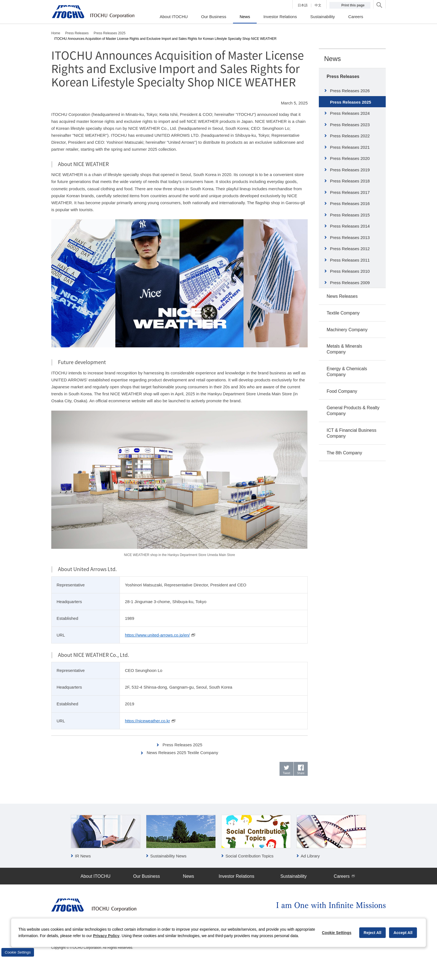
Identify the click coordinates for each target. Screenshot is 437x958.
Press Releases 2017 (350, 192)
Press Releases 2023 (350, 124)
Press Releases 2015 (350, 215)
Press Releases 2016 (350, 203)
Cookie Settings (18, 952)
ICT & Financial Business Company (351, 433)
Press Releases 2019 (350, 169)
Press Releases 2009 (350, 282)
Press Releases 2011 (350, 260)
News (332, 58)
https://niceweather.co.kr (147, 720)
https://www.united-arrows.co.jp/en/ (157, 635)
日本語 (303, 5)
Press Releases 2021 (350, 147)
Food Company (342, 391)
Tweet (286, 773)
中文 (318, 5)
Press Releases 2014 (350, 226)
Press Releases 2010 (350, 271)
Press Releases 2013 (350, 237)
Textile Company (343, 313)
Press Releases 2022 (350, 135)
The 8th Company (344, 452)
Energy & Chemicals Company (347, 371)
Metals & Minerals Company (344, 349)
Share (301, 773)
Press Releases (343, 76)
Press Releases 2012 (350, 248)
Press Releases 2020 (350, 158)
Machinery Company (347, 329)
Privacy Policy (106, 935)
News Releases (342, 296)
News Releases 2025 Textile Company (182, 752)
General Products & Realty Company (353, 410)
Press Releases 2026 (350, 90)
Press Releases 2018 (350, 181)
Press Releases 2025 (182, 744)
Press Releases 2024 (350, 113)
